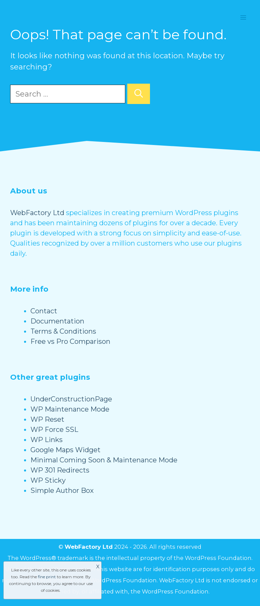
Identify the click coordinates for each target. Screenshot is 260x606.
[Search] (138, 94)
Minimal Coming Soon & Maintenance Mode (103, 460)
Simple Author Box (62, 490)
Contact (43, 311)
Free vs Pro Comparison (70, 341)
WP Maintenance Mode (69, 409)
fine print (47, 576)
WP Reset (47, 419)
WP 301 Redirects (59, 470)
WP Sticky (48, 480)
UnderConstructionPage (71, 399)
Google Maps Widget (65, 450)
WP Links (46, 440)
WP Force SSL (54, 429)
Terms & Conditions (63, 331)
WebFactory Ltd (37, 213)
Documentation (57, 321)
